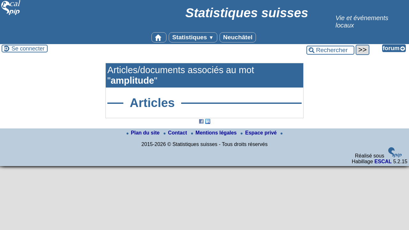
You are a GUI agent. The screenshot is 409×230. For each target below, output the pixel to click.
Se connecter (28, 48)
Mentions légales (214, 132)
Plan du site (144, 132)
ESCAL (383, 161)
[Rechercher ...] (330, 50)
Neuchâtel (237, 37)
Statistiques (193, 37)
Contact (176, 132)
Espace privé (259, 132)
